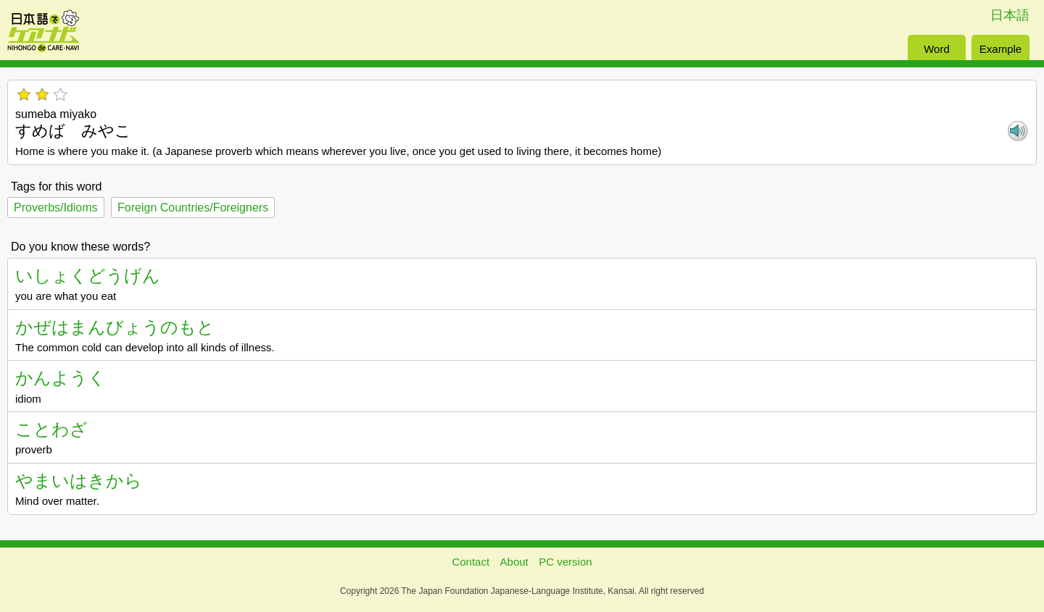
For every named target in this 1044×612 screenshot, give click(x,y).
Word (937, 49)
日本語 (1010, 15)
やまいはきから (78, 480)
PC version (565, 562)
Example (1000, 49)
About (514, 562)
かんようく (60, 377)
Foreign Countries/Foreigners (192, 207)
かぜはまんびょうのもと (115, 327)
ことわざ (51, 429)
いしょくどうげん (87, 275)
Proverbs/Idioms (56, 207)
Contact (470, 562)
